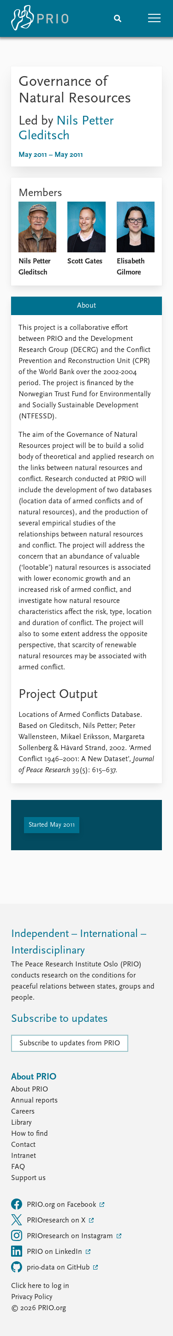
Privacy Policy (31, 1297)
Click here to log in (40, 1286)
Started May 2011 (52, 825)
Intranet (23, 1156)
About (86, 306)
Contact (23, 1145)
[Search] (117, 18)
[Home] (39, 18)
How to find (29, 1134)
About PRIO (29, 1089)
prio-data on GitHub (51, 1266)
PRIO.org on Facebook (54, 1204)
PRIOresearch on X (49, 1219)
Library (21, 1123)
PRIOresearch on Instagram (63, 1235)
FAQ (18, 1167)
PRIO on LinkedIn (47, 1251)
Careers (23, 1111)
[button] (154, 18)
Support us (28, 1178)
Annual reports (34, 1100)
